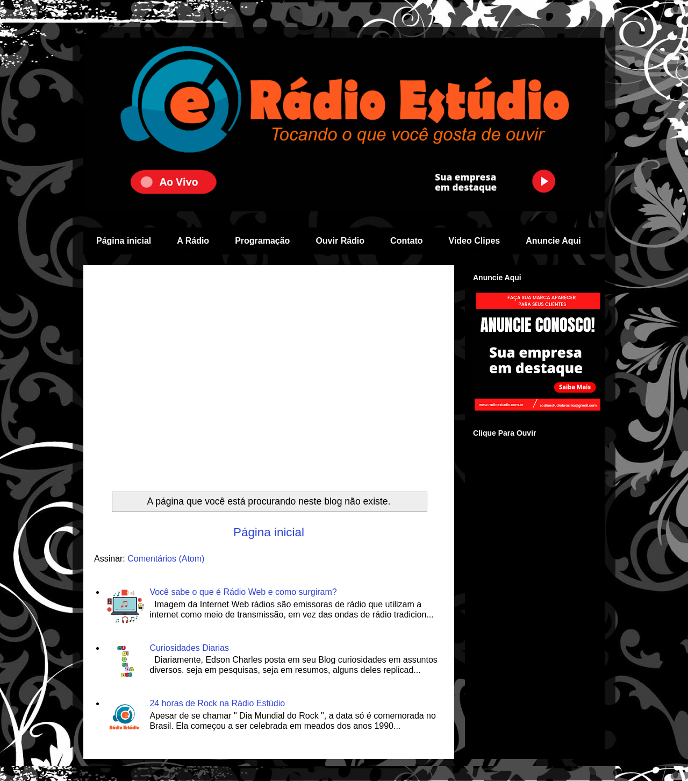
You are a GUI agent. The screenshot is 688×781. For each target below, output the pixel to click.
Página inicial (123, 240)
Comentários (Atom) (165, 558)
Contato (406, 240)
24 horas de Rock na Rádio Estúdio (217, 703)
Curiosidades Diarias (189, 647)
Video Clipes (474, 240)
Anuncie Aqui (553, 240)
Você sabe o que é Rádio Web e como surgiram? (242, 592)
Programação (262, 240)
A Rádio (193, 240)
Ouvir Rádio (340, 240)
